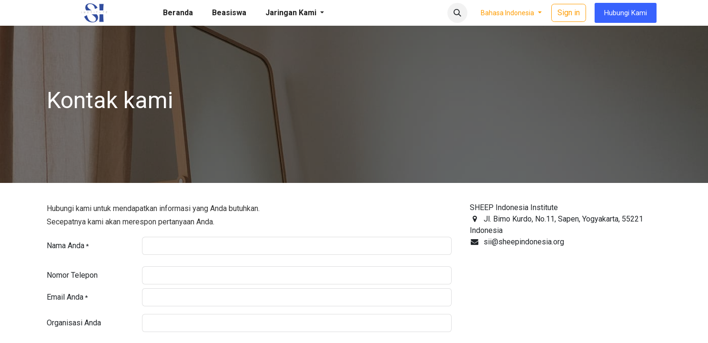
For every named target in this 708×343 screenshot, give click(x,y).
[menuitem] (178, 13)
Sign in (568, 12)
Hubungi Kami (625, 13)
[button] (457, 13)
